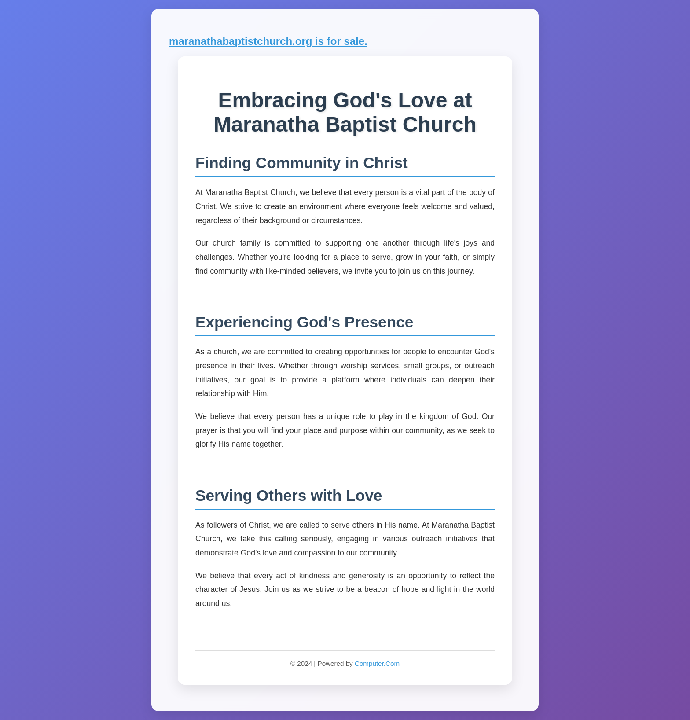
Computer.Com (377, 663)
